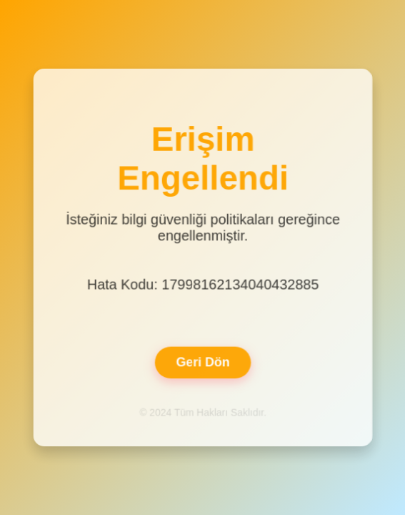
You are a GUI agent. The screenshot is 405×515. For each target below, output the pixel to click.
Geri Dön (202, 361)
